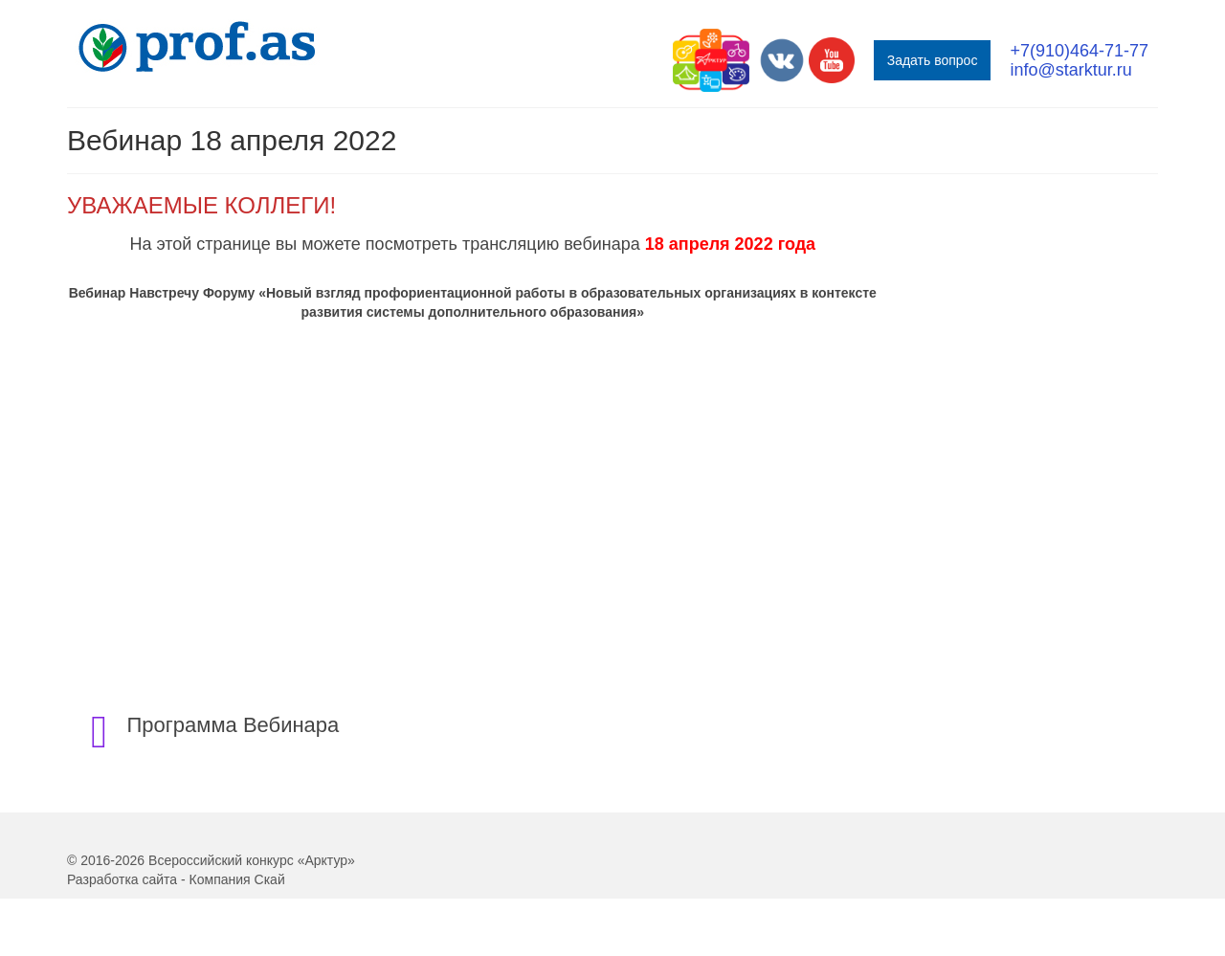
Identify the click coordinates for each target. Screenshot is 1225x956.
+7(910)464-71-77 (1079, 50)
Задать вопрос (932, 60)
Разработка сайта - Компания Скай (176, 879)
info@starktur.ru (1070, 69)
